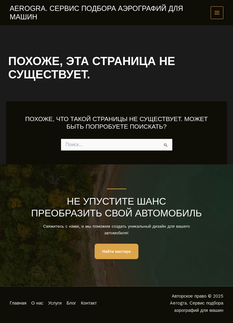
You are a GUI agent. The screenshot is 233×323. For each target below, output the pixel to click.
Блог (71, 303)
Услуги (55, 303)
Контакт (89, 303)
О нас (37, 303)
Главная (18, 303)
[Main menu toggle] (217, 12)
